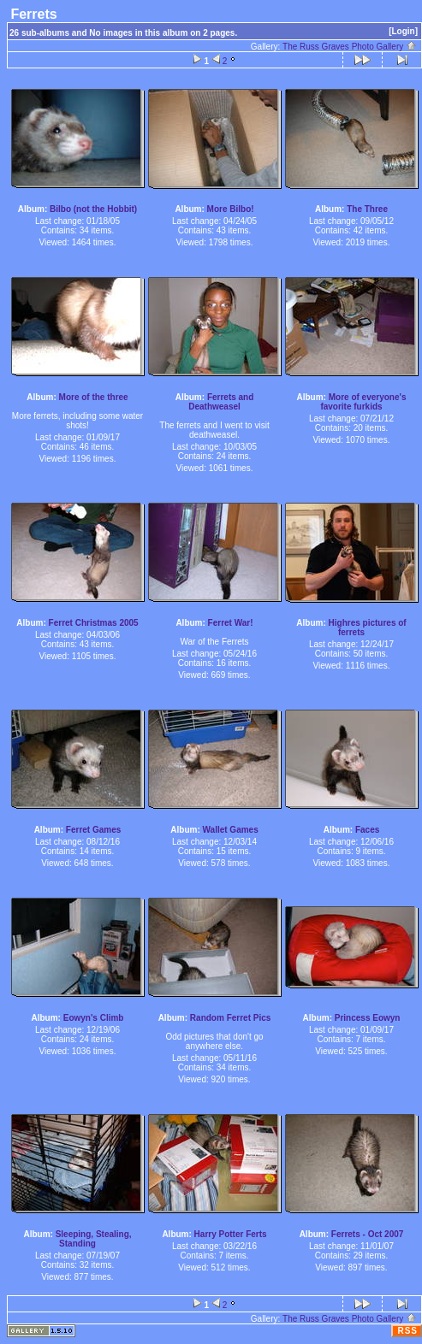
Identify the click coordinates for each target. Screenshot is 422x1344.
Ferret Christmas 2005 (94, 623)
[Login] (403, 31)
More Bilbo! (230, 209)
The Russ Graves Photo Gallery (349, 46)
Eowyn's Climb (93, 1018)
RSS (407, 1330)
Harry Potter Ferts (230, 1234)
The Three (367, 209)
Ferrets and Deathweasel (220, 401)
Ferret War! (230, 623)
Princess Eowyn (368, 1018)
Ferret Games (93, 829)
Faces (367, 829)
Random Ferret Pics (230, 1018)
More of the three (93, 397)
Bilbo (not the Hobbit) (93, 209)
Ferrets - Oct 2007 (367, 1234)
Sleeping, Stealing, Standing (94, 1238)
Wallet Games (231, 829)
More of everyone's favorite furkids (363, 401)
